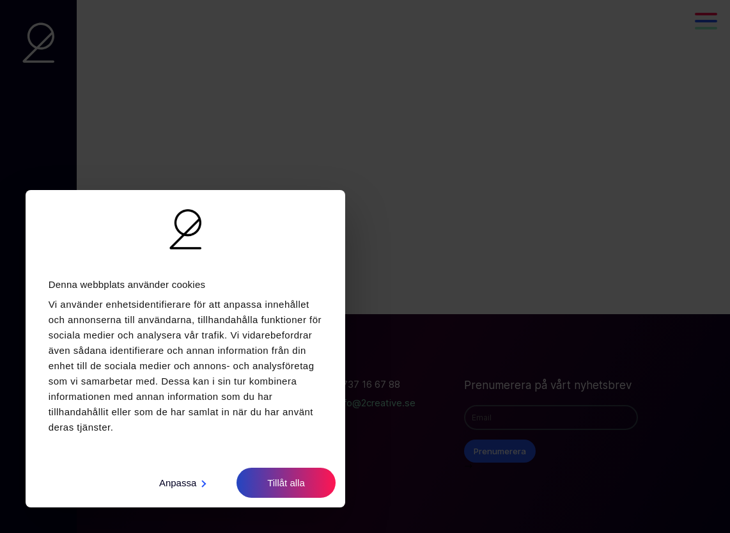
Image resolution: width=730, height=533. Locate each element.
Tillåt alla (286, 482)
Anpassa (182, 482)
